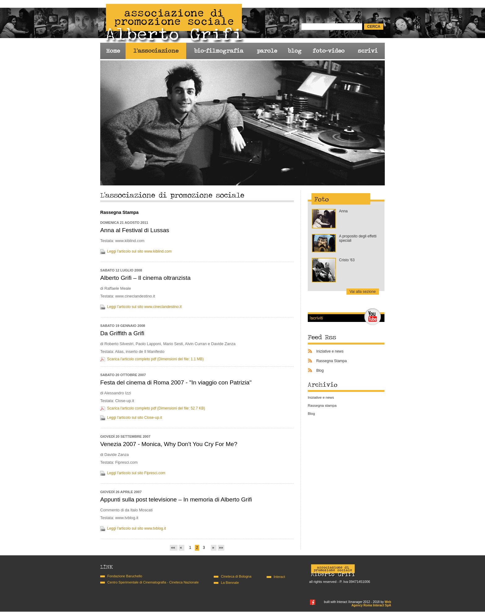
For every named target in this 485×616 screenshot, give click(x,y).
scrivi (368, 50)
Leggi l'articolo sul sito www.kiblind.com (139, 251)
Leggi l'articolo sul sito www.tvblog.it (136, 528)
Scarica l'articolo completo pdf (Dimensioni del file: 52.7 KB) (156, 408)
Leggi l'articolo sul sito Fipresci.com (136, 473)
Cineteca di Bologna (236, 576)
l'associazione (155, 50)
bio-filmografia (218, 50)
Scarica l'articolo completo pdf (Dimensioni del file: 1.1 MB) (155, 359)
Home (113, 50)
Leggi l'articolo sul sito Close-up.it (134, 417)
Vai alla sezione (363, 291)
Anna (343, 211)
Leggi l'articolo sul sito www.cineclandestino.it (144, 307)
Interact (279, 577)
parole (267, 50)
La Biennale (230, 582)
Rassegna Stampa (331, 361)
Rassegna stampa (322, 405)
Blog (320, 370)
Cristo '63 (346, 260)
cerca (373, 26)
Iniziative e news (329, 351)
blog (295, 50)
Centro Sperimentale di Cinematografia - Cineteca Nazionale (153, 582)
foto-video (329, 50)
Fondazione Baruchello (124, 576)
